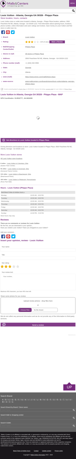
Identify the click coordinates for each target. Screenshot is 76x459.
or (38, 305)
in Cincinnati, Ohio (18, 169)
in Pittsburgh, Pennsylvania (22, 179)
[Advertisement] (38, 358)
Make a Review (57, 42)
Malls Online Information (38, 455)
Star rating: (5, 263)
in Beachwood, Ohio (20, 174)
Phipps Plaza (30, 47)
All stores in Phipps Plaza (34, 54)
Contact (36, 451)
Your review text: (7, 272)
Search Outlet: (6, 423)
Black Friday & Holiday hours (21, 451)
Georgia (28, 68)
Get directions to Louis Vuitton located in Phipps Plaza (27, 140)
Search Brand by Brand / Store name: (14, 407)
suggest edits (49, 89)
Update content (46, 451)
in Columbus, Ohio (17, 163)
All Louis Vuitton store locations (11, 158)
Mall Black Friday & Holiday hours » (13, 192)
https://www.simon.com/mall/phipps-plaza (40, 77)
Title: (3, 255)
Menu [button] (72, 3)
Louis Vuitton (30, 37)
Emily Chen (22, 89)
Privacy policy (59, 451)
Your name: (6, 247)
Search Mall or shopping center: (12, 415)
